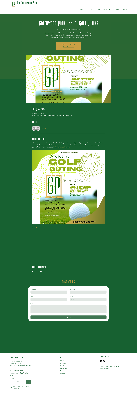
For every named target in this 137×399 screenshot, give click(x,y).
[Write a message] (68, 309)
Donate (62, 373)
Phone (71, 296)
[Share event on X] (37, 271)
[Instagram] (104, 361)
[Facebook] (101, 361)
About (62, 360)
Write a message (34, 304)
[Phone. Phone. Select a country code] (72, 299)
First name (33, 289)
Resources (63, 368)
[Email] (48, 299)
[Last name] (87, 292)
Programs (63, 363)
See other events (68, 47)
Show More (35, 228)
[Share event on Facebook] (32, 271)
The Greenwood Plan (27, 2)
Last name (72, 289)
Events (62, 366)
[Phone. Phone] (89, 299)
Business (63, 371)
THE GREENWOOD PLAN (16, 357)
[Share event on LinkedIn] (41, 271)
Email (32, 296)
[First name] (48, 292)
